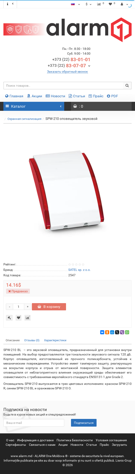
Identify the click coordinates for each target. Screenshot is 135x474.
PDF (112, 96)
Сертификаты (16, 444)
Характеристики (55, 340)
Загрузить (119, 444)
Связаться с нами (42, 444)
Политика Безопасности (75, 440)
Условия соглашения (111, 440)
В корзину (49, 306)
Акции (34, 96)
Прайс (96, 96)
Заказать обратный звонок (67, 71)
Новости (55, 96)
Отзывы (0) (32, 340)
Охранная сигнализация (24, 119)
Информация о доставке (35, 440)
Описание (13, 340)
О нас (10, 440)
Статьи (77, 96)
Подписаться (84, 423)
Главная (14, 96)
